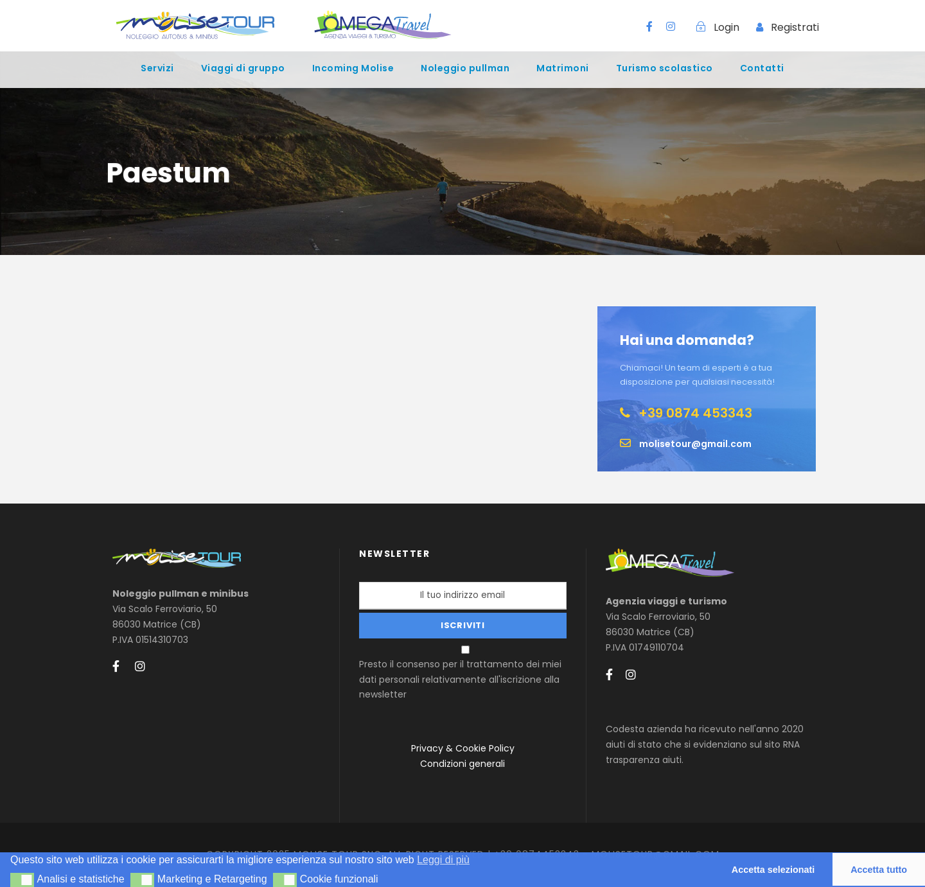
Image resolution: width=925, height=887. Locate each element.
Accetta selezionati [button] (773, 870)
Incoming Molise (353, 68)
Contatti (762, 68)
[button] (22, 880)
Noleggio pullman (465, 68)
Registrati (795, 27)
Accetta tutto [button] (878, 870)
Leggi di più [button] (443, 859)
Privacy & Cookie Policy (463, 748)
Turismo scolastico (664, 68)
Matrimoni (562, 68)
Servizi (157, 68)
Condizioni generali (462, 763)
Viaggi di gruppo (243, 68)
